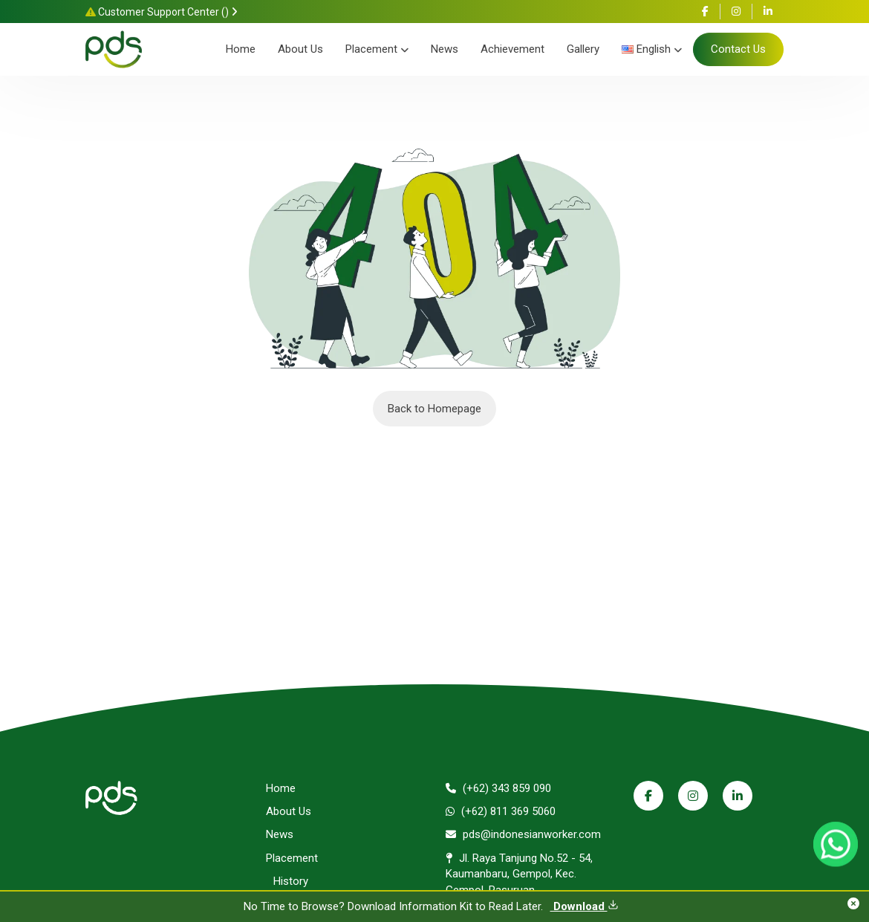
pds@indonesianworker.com (523, 834)
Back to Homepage (434, 408)
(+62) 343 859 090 (498, 788)
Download (584, 906)
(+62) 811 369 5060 (501, 811)
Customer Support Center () (161, 12)
